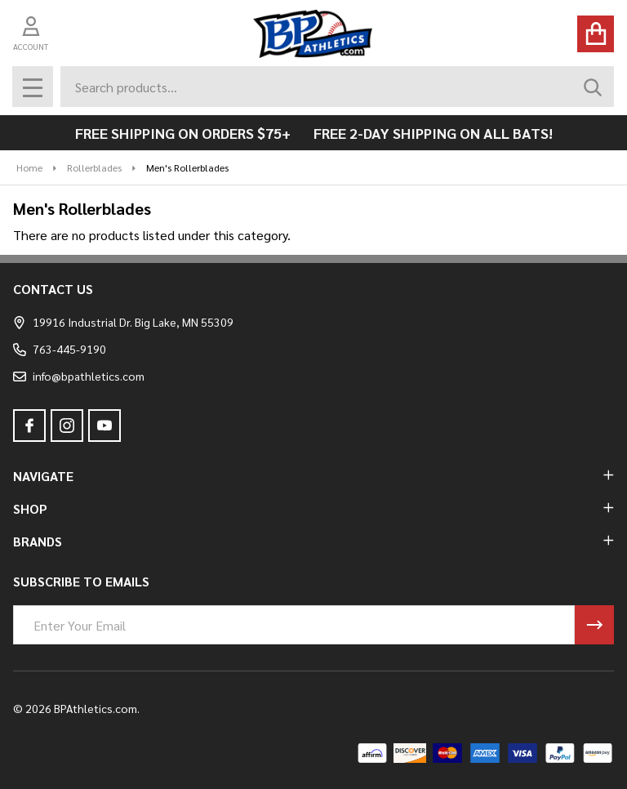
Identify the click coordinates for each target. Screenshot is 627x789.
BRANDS (313, 541)
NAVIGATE (313, 475)
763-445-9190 (59, 348)
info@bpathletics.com (79, 375)
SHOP (313, 508)
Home (29, 167)
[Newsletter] (594, 624)
